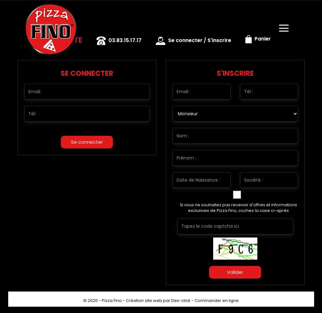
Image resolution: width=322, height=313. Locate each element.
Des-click (180, 301)
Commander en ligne (217, 301)
